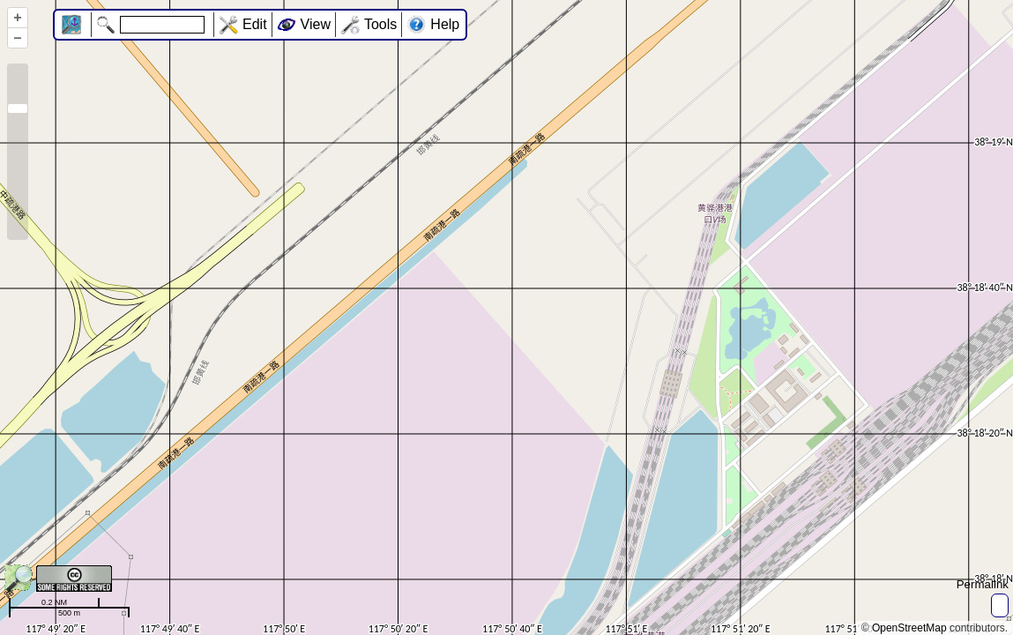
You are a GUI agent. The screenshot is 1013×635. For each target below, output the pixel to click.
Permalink (983, 584)
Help (444, 24)
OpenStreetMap (909, 628)
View (316, 24)
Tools (380, 24)
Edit (254, 24)
